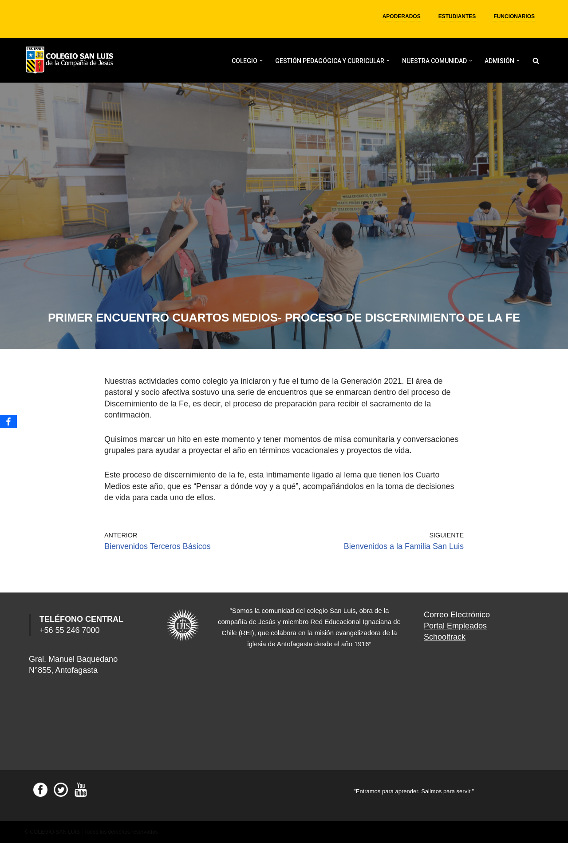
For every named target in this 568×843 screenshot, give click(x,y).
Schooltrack (444, 636)
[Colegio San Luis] (71, 60)
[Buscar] (535, 60)
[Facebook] (8, 421)
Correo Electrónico (457, 614)
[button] (261, 60)
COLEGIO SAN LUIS (55, 832)
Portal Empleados (455, 625)
